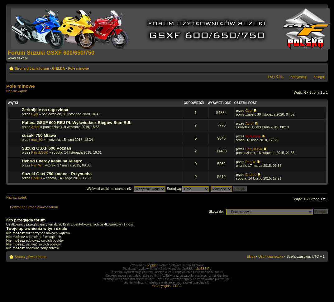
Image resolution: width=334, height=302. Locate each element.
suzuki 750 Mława (39, 135)
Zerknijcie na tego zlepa (45, 109)
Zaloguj (319, 77)
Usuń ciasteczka (270, 256)
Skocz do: (216, 211)
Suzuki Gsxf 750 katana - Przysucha (57, 173)
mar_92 (37, 139)
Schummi (253, 136)
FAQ (271, 77)
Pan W (36, 165)
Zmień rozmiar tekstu (320, 67)
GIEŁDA (58, 68)
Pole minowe (78, 68)
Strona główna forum (32, 68)
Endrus (36, 178)
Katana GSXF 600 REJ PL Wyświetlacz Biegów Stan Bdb (76, 122)
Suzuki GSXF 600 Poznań (46, 148)
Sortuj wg (188, 189)
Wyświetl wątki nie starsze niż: (126, 189)
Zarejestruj (298, 77)
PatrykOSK (39, 152)
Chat (280, 76)
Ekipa (251, 256)
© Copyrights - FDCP (167, 286)
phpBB (151, 265)
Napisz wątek (21, 93)
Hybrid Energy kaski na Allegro (52, 161)
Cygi (34, 114)
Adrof (35, 127)
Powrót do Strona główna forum (34, 207)
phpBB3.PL (203, 268)
